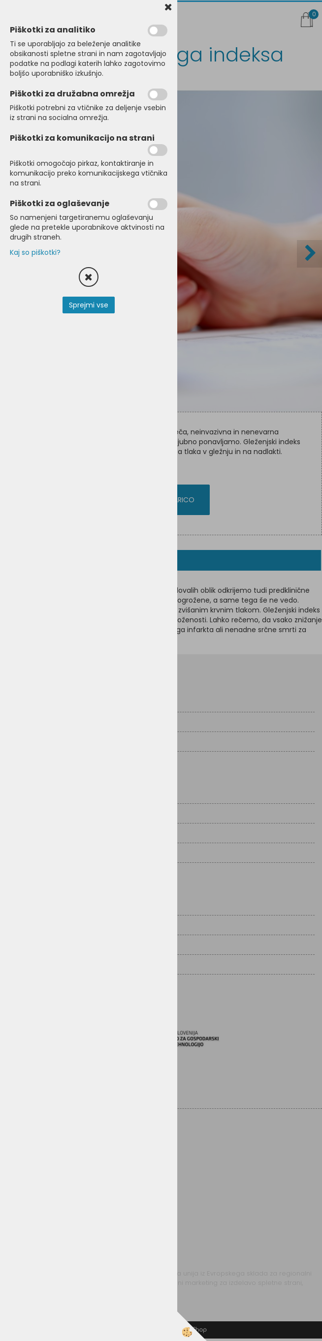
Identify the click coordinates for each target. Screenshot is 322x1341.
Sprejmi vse (88, 305)
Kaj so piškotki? (35, 252)
